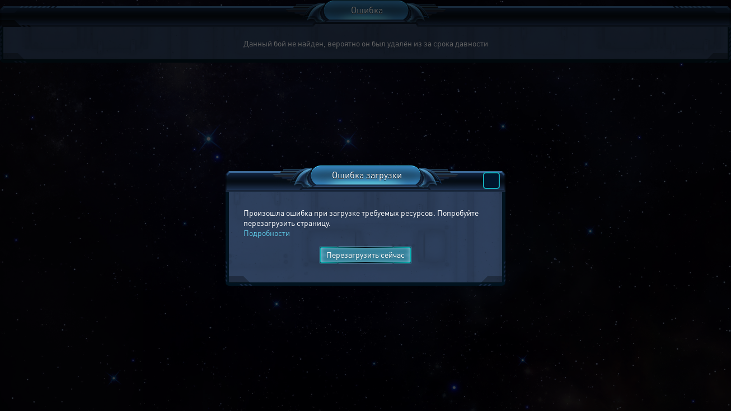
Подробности (266, 233)
